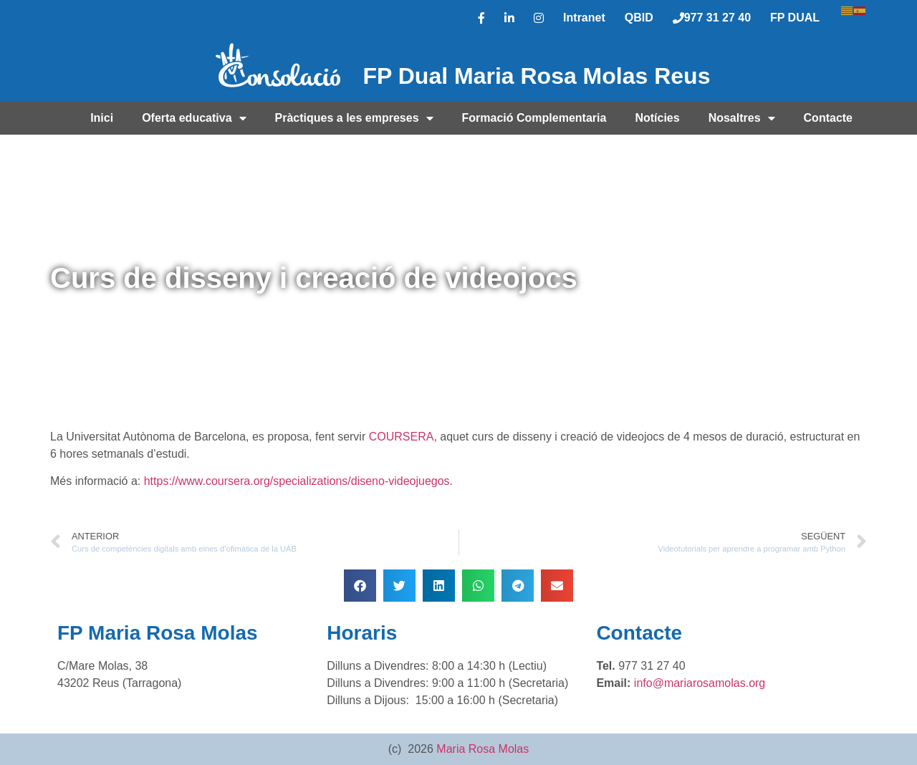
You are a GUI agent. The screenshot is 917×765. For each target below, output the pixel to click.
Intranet (584, 17)
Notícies (657, 118)
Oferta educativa (194, 118)
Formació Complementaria (534, 118)
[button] (360, 585)
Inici (101, 118)
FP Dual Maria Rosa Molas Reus (537, 76)
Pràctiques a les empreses (354, 118)
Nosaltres (742, 118)
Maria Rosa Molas (482, 749)
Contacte (828, 118)
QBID (639, 17)
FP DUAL (795, 17)
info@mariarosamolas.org (699, 683)
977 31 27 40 (712, 17)
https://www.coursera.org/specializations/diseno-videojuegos (297, 481)
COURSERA (401, 436)
